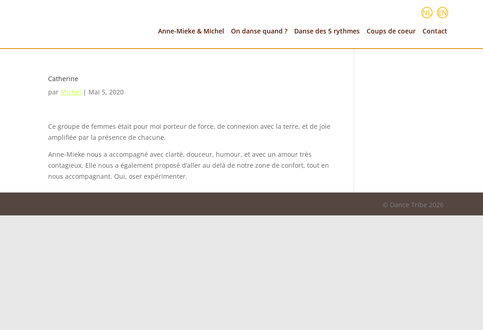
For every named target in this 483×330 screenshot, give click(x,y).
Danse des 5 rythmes (327, 31)
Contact (435, 31)
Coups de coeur (391, 31)
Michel (70, 92)
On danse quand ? (259, 31)
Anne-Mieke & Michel (191, 31)
